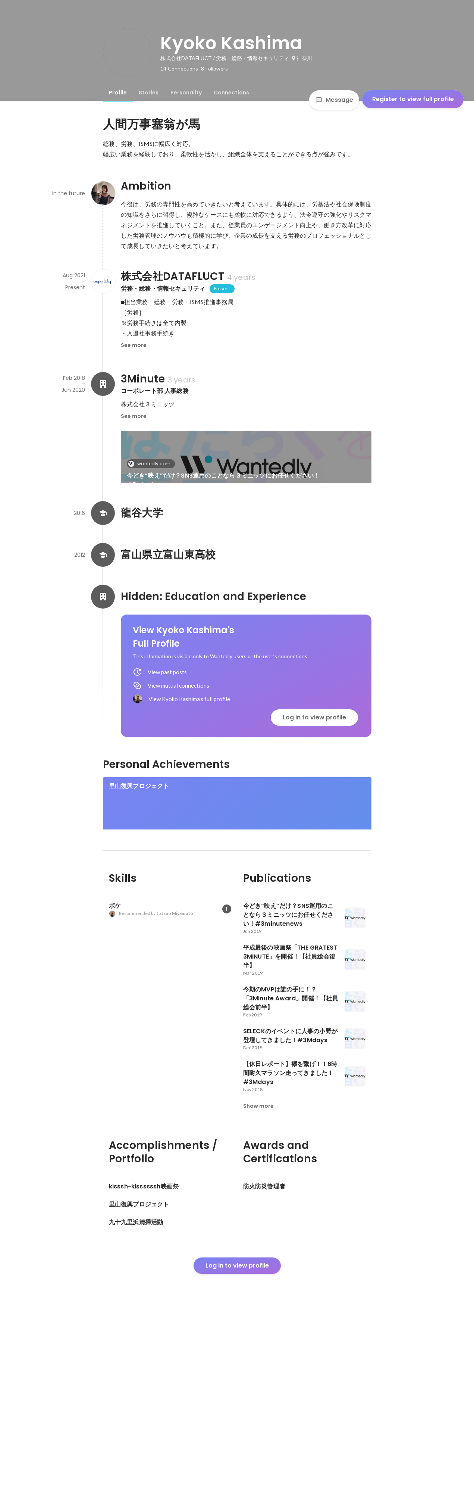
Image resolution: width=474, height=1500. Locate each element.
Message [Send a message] (334, 100)
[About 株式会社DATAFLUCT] (103, 281)
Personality (186, 92)
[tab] (118, 92)
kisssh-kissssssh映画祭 (144, 966)
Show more (258, 1285)
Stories (148, 92)
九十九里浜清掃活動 (273, 966)
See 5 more (310, 544)
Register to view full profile (413, 99)
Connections (231, 92)
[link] (246, 467)
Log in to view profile (314, 820)
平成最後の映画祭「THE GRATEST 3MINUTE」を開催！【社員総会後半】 (179, 557)
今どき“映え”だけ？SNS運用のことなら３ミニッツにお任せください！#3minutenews (223, 480)
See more (134, 345)
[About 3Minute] (103, 384)
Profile (118, 92)
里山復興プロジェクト (139, 889)
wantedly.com (151, 463)
